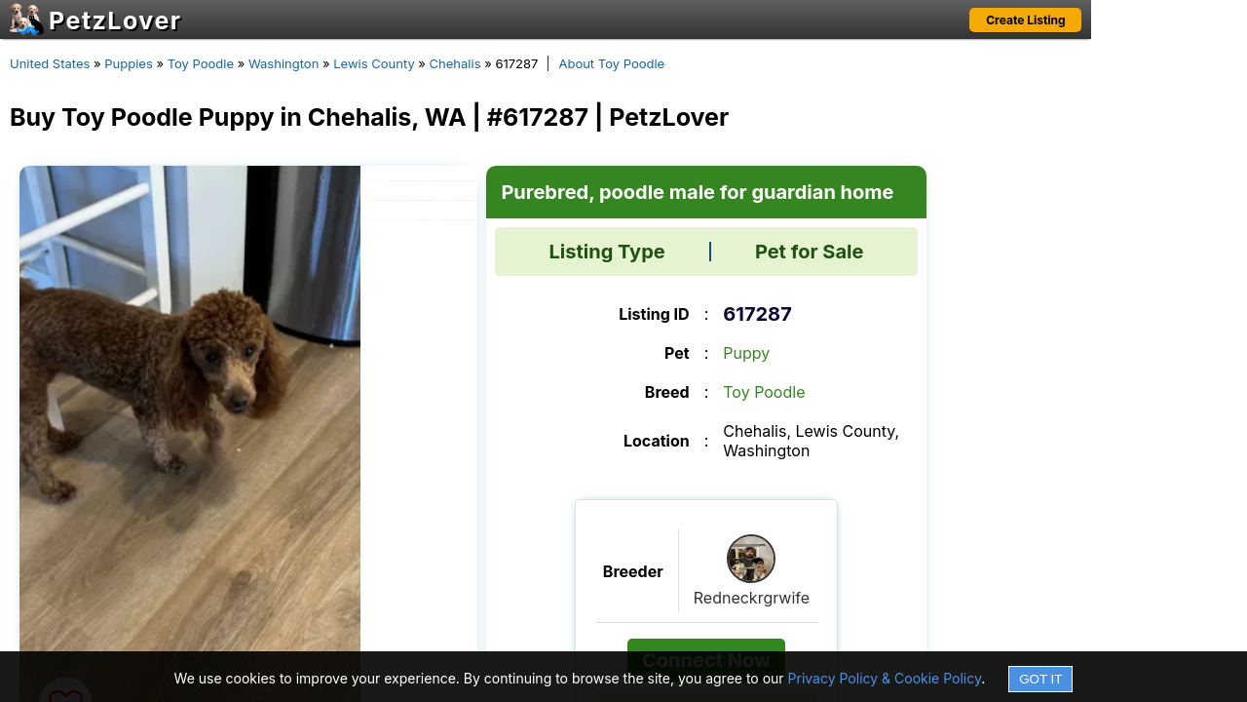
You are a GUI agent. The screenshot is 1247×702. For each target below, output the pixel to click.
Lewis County (373, 63)
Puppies (128, 63)
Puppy (746, 353)
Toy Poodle (201, 63)
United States (50, 63)
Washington (283, 63)
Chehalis (455, 63)
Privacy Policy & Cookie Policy (885, 678)
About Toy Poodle (611, 63)
